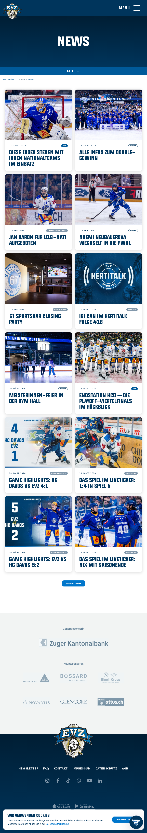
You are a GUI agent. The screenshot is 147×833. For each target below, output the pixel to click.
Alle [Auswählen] (73, 71)
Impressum (82, 768)
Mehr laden (73, 583)
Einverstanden (126, 819)
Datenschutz (106, 768)
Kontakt (61, 768)
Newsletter (28, 768)
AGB (125, 768)
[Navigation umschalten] (129, 8)
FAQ (46, 768)
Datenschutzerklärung (57, 824)
